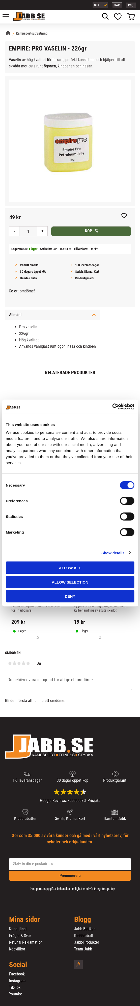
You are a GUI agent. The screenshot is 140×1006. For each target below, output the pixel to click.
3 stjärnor (19, 663)
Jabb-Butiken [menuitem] (85, 929)
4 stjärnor (23, 663)
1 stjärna (10, 663)
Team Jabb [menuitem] (83, 949)
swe (117, 5)
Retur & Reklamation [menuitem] (26, 942)
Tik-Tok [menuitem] (14, 987)
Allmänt (15, 314)
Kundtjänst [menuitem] (18, 929)
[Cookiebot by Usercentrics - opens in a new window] (112, 407)
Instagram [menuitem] (17, 981)
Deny (70, 596)
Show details (113, 552)
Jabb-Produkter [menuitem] (86, 942)
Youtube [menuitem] (15, 994)
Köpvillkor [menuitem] (17, 949)
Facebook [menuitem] (17, 974)
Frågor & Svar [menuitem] (20, 936)
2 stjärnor (14, 663)
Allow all (70, 568)
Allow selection (70, 582)
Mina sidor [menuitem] (24, 920)
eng (130, 5)
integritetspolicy (104, 889)
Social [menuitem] (18, 965)
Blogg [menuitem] (82, 920)
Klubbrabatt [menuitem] (83, 936)
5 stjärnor (28, 663)
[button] (9, 17)
